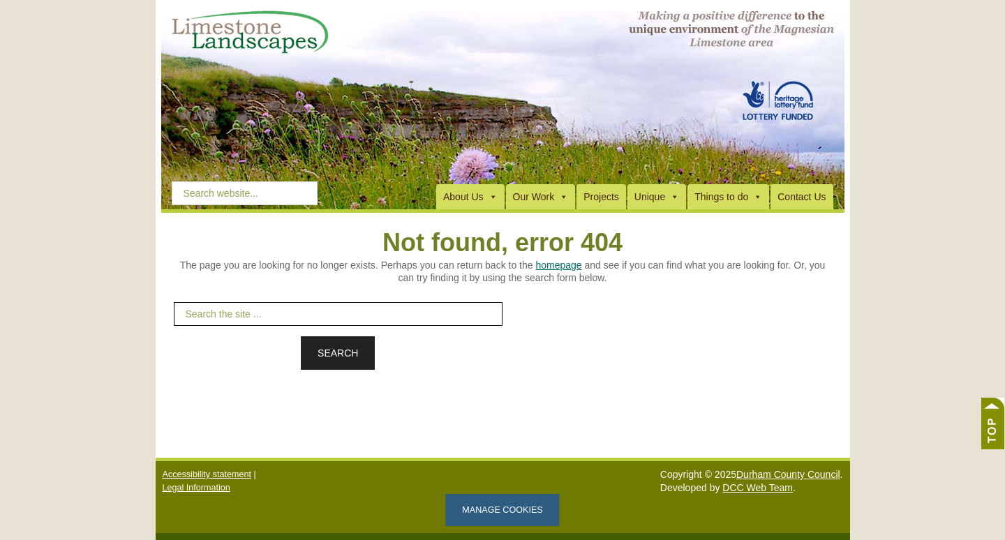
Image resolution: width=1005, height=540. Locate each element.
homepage (558, 265)
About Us (470, 196)
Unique (656, 196)
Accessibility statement (207, 474)
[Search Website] (245, 192)
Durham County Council (788, 474)
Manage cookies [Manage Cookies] (502, 510)
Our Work (541, 196)
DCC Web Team (757, 487)
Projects (601, 196)
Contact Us (801, 196)
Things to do (728, 196)
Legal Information (196, 488)
